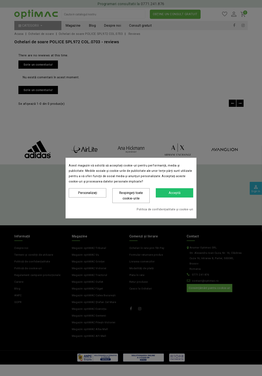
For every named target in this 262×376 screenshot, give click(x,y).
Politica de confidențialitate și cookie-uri (165, 209)
